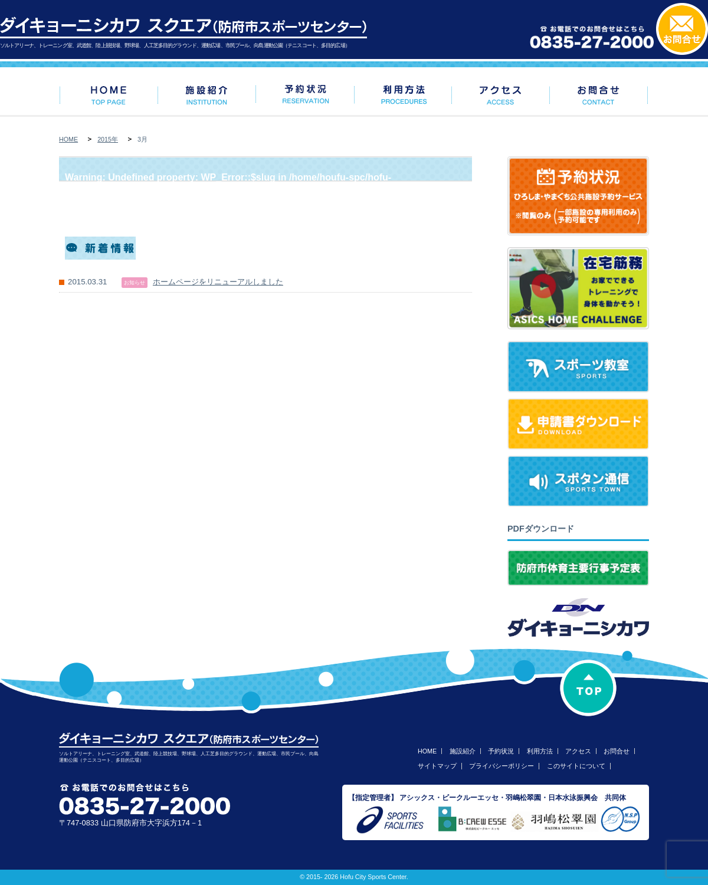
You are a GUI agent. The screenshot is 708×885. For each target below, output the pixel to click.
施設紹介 (463, 751)
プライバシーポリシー (501, 765)
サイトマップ (437, 765)
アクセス (578, 751)
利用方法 (540, 751)
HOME (68, 139)
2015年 (107, 139)
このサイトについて (576, 765)
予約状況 (501, 751)
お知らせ (134, 283)
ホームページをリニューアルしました (218, 281)
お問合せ (617, 751)
